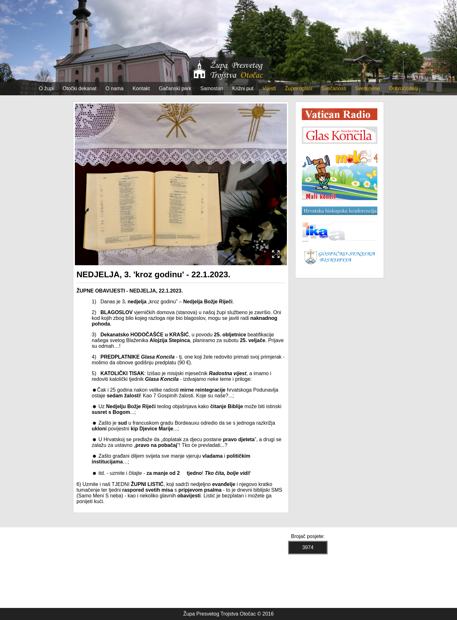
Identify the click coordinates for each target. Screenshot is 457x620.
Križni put (243, 88)
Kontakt (141, 88)
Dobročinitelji (403, 88)
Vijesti (269, 88)
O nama (114, 88)
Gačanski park (175, 88)
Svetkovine (367, 88)
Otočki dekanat (79, 88)
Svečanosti (333, 88)
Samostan (211, 88)
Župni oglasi (298, 88)
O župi (46, 88)
